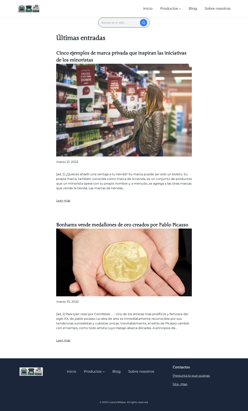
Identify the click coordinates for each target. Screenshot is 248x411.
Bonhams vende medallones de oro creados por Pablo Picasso (122, 225)
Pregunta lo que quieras (191, 375)
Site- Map (180, 384)
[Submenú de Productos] (180, 9)
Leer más (63, 200)
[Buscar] (143, 22)
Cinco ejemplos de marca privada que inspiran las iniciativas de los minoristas (121, 56)
